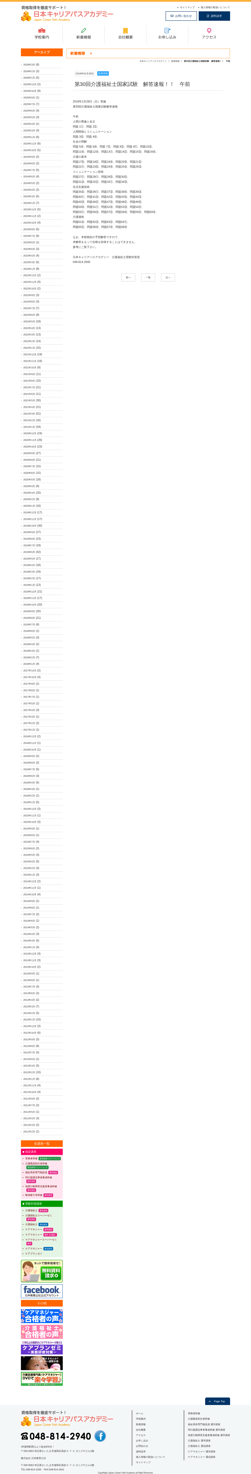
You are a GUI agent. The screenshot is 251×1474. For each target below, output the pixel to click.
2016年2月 (29, 795)
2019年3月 (29, 571)
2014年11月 (29, 887)
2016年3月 (29, 789)
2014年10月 (29, 894)
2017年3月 (29, 716)
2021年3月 (29, 413)
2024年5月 (29, 183)
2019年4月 (29, 565)
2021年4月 (29, 407)
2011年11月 (29, 1085)
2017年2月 (29, 723)
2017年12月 (29, 670)
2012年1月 (29, 1079)
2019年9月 (29, 532)
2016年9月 (29, 756)
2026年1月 (29, 77)
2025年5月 (29, 117)
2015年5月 (29, 854)
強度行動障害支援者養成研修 (41, 1186)
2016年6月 (29, 776)
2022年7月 (29, 308)
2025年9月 (29, 97)
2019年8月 (29, 538)
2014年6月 (29, 920)
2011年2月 (29, 1131)
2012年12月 (29, 1026)
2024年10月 (29, 150)
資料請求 (216, 15)
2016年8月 (29, 762)
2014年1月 (29, 947)
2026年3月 (29, 64)
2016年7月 (29, 769)
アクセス (209, 37)
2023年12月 (29, 209)
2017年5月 (29, 703)
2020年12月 (29, 433)
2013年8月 (29, 980)
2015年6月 (29, 848)
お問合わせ (142, 1446)
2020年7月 (29, 466)
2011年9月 (29, 1098)
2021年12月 (29, 354)
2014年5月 (29, 927)
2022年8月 (29, 301)
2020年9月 (29, 453)
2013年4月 (29, 999)
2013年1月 (29, 1019)
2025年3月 (29, 130)
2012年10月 (29, 1032)
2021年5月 (29, 400)
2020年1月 (29, 505)
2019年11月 (29, 519)
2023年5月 (29, 249)
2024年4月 (29, 189)
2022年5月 (29, 321)
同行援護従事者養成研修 (38, 1177)
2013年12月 (29, 953)
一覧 (148, 277)
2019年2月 (29, 578)
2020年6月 (29, 473)
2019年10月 (29, 525)
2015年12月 (29, 808)
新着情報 (83, 37)
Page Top (219, 1401)
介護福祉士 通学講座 (199, 1440)
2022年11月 (29, 282)
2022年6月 (29, 314)
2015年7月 (29, 841)
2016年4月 (29, 782)
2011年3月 (29, 1125)
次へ (168, 277)
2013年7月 (29, 986)
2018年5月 (29, 637)
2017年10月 (29, 677)
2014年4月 (29, 934)
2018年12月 (29, 591)
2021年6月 (29, 394)
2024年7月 (29, 170)
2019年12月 (29, 512)
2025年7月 (29, 104)
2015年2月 (29, 868)
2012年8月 (29, 1046)
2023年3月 (29, 262)
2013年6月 (29, 993)
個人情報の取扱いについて (215, 7)
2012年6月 (29, 1059)
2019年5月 (29, 558)
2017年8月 (29, 690)
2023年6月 (29, 242)
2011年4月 (29, 1118)
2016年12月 (29, 736)
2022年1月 (29, 347)
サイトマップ (187, 7)
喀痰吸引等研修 (33, 1195)
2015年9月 (29, 828)
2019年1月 (29, 585)
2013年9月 (29, 973)
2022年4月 (29, 328)
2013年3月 (29, 1006)
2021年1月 (29, 427)
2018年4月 (29, 644)
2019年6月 (29, 552)
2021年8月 (29, 380)
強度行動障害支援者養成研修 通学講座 (209, 1435)
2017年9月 (29, 683)
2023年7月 (29, 236)
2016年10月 (29, 749)
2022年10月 (29, 288)
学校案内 (42, 37)
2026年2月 (29, 71)
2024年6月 (29, 176)
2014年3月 (29, 940)
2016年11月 (29, 743)
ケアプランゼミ (33, 1253)
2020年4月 (29, 486)
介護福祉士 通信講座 (199, 1446)
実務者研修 (31, 1158)
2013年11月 (29, 960)
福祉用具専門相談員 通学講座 (204, 1424)
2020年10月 (29, 446)
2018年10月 (29, 604)
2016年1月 (29, 802)
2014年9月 (29, 901)
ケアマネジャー (33, 1229)
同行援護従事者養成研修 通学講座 (206, 1429)
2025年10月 (29, 91)
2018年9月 (29, 611)
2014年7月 (29, 914)
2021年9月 (29, 374)
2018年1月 (29, 664)
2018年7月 (29, 624)
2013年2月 (29, 1013)
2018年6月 (29, 631)
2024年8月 (29, 163)
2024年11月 (29, 143)
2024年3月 (29, 196)
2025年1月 (29, 137)
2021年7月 (29, 387)
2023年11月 (29, 216)
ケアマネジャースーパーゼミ (41, 1239)
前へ (128, 277)
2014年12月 (29, 881)
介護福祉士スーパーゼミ (38, 1215)
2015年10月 (29, 822)
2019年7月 (29, 545)
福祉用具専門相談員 (36, 1172)
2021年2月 (29, 420)
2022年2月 (29, 341)
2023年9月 (29, 229)
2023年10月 (29, 222)
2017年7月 (29, 696)
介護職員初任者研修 (36, 1163)
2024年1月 (29, 203)
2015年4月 (29, 861)
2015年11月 (29, 815)
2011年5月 (29, 1112)
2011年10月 (29, 1092)
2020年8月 (29, 459)
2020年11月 (29, 440)
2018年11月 (29, 598)
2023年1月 (29, 268)
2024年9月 (29, 156)
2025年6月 (29, 110)
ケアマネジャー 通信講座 (201, 1457)
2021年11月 (29, 361)
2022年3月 (29, 334)
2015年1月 (29, 874)
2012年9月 (29, 1039)
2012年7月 (29, 1052)
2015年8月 (29, 835)
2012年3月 (29, 1065)
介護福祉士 (31, 1210)
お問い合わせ (183, 15)
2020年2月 (29, 499)
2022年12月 (29, 275)
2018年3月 (29, 650)
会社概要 (125, 37)
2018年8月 (29, 618)
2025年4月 (29, 123)
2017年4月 (29, 710)
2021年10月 (29, 367)
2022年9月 (29, 295)
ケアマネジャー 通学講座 (201, 1451)
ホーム (139, 1413)
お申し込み (167, 37)
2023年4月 (29, 255)
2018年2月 (29, 657)
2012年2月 (29, 1072)
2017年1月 (29, 729)
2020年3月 (29, 492)
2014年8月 (29, 907)
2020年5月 (29, 479)
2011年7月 (29, 1105)
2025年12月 (29, 84)
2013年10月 (29, 967)
